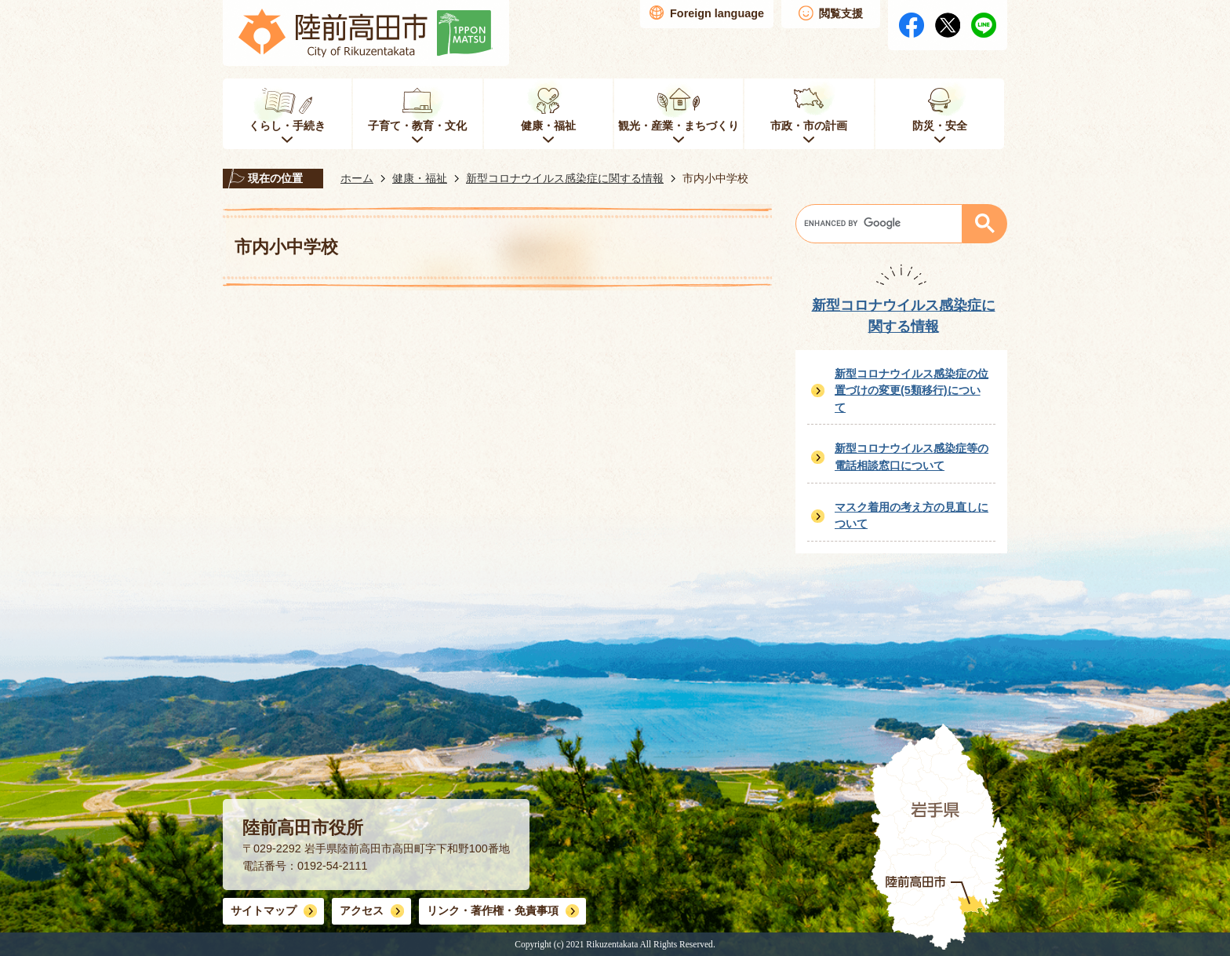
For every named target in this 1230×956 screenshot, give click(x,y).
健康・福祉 (419, 178)
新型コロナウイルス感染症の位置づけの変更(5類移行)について (911, 390)
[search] (883, 224)
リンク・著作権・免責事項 (493, 910)
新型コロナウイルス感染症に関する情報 (565, 178)
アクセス (362, 910)
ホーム (356, 178)
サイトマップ (264, 910)
